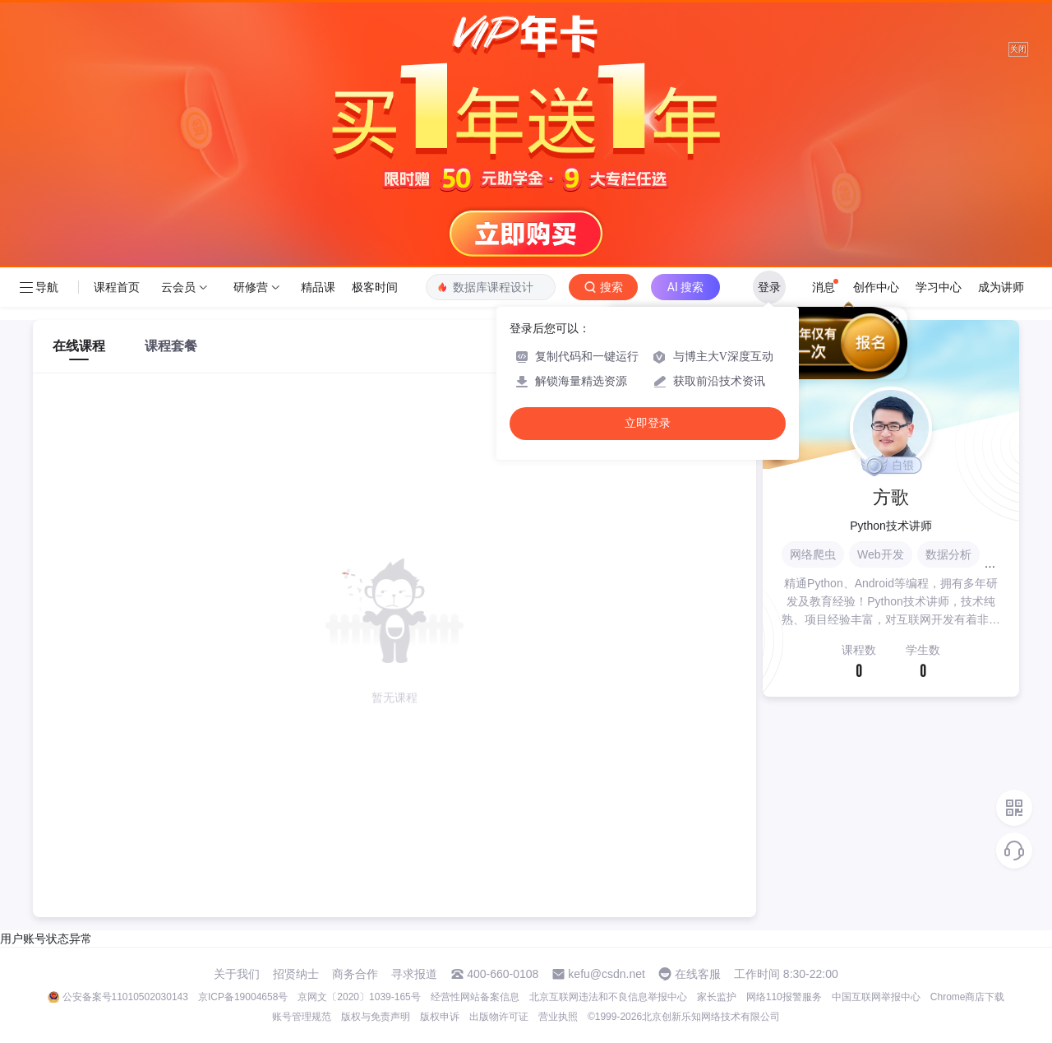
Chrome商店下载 (967, 997)
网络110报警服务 (784, 997)
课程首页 (117, 287)
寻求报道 (414, 973)
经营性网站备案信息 (475, 997)
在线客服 (698, 973)
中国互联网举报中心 (876, 997)
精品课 (318, 287)
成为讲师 (1001, 287)
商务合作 (355, 973)
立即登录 (648, 423)
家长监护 (716, 997)
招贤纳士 (296, 973)
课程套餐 (171, 346)
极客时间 (375, 287)
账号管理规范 (301, 1016)
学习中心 (939, 287)
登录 (769, 287)
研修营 (250, 287)
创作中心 (876, 287)
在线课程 (79, 346)
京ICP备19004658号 (243, 997)
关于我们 (237, 973)
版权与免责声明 (375, 1016)
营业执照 (558, 1016)
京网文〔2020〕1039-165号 (359, 997)
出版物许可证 (498, 1016)
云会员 (178, 287)
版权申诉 (439, 1016)
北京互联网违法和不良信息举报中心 (608, 997)
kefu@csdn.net (606, 973)
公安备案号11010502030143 (125, 997)
